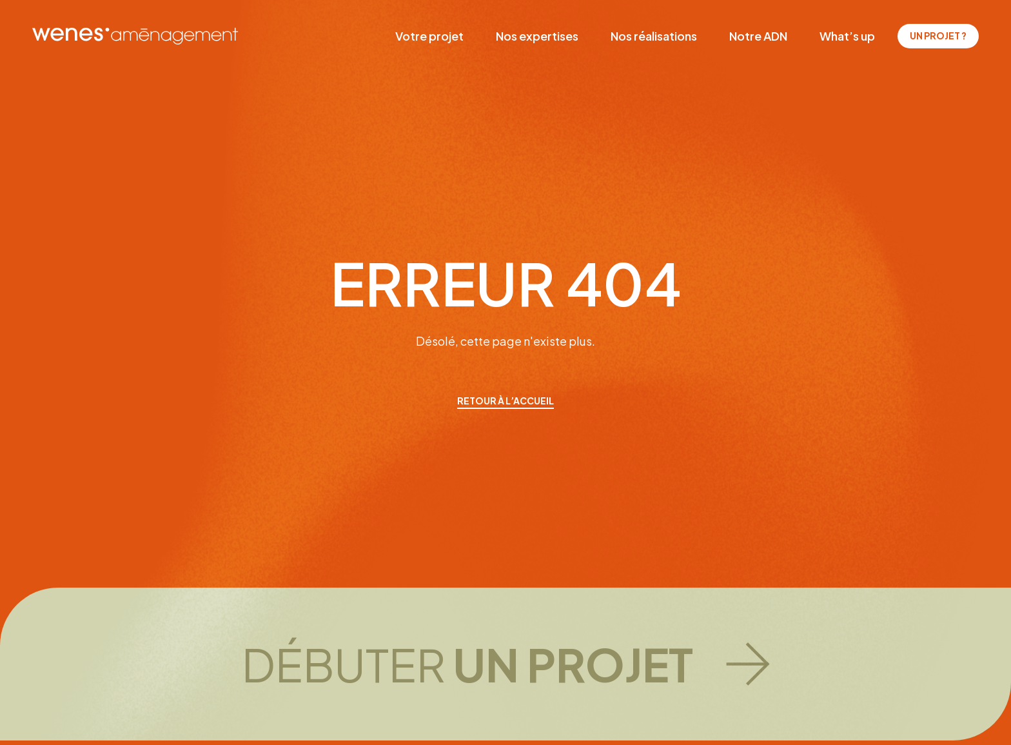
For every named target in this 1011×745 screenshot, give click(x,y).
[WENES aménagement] (135, 36)
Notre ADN (758, 35)
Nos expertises (537, 35)
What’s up (847, 35)
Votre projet (429, 35)
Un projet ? (938, 35)
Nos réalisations (654, 35)
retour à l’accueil (505, 400)
